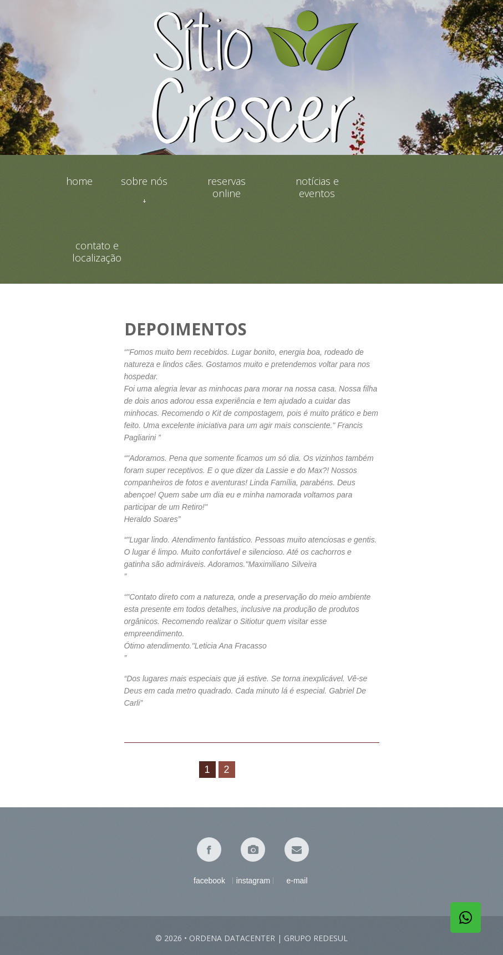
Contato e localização (96, 251)
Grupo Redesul (316, 938)
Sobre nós (144, 187)
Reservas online (226, 187)
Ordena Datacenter (232, 938)
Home (79, 181)
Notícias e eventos (317, 187)
